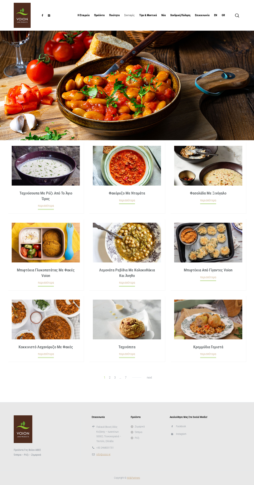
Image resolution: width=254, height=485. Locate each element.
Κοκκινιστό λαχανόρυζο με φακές (46, 347)
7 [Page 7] (125, 377)
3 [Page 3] (115, 377)
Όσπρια (138, 432)
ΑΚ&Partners (133, 477)
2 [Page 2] (109, 377)
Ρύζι (137, 437)
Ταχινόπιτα (126, 347)
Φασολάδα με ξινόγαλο (208, 193)
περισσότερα (46, 205)
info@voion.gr (103, 454)
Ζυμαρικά (140, 426)
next (149, 377)
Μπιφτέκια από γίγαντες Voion (208, 270)
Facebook (181, 426)
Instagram (181, 433)
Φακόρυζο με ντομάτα (127, 193)
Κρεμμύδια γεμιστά (208, 347)
